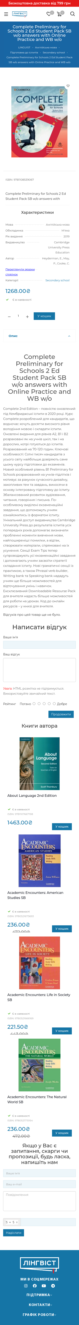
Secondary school (58, 280)
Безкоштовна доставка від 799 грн (39, 3)
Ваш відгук (11, 654)
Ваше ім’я (10, 637)
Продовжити (61, 714)
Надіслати (13, 1233)
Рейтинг (9, 704)
